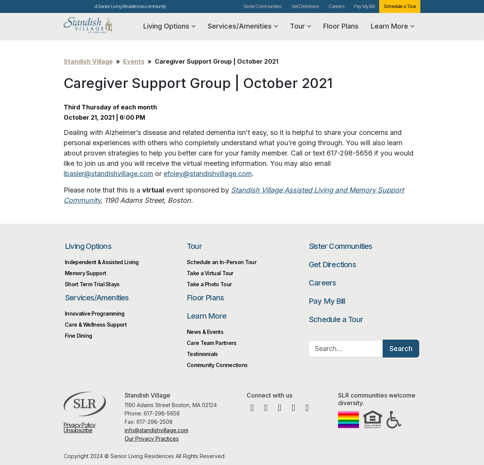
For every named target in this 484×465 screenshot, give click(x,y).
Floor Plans (341, 26)
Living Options (169, 26)
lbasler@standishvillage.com (108, 174)
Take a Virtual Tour (210, 273)
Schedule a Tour (400, 6)
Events (133, 61)
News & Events (205, 332)
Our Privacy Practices (152, 438)
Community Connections (217, 365)
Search (400, 349)
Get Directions (305, 6)
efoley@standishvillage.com (207, 174)
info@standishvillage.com (156, 430)
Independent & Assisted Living (102, 262)
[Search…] (345, 349)
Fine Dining (78, 335)
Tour (300, 26)
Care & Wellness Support (96, 324)
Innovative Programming (95, 313)
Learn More (392, 26)
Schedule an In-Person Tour (221, 262)
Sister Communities (263, 6)
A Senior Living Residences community (130, 6)
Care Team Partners (211, 343)
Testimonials (202, 354)
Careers (336, 6)
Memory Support (85, 273)
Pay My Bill (364, 6)
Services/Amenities (243, 26)
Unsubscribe (78, 430)
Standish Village (101, 25)
